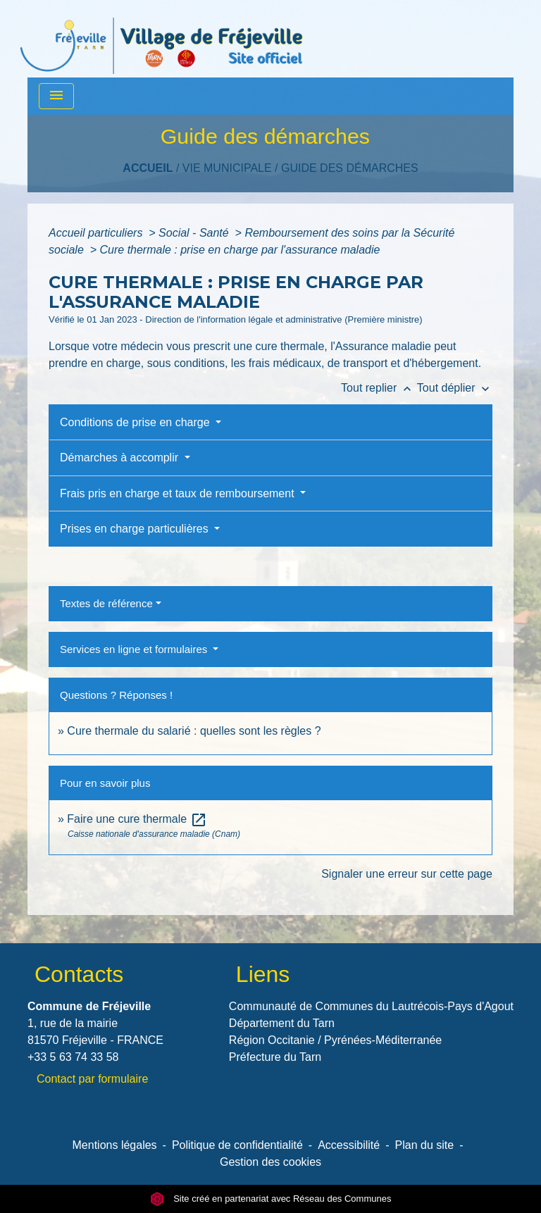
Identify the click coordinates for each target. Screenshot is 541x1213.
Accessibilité (349, 1145)
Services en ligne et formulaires (135, 649)
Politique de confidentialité (237, 1145)
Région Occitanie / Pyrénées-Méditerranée (335, 1040)
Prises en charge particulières (135, 529)
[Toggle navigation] (56, 96)
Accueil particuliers (97, 233)
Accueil (148, 168)
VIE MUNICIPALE (227, 168)
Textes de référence (106, 603)
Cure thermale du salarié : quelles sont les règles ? (194, 731)
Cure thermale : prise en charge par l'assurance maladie (240, 250)
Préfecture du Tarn (275, 1057)
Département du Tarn (282, 1023)
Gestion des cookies (270, 1162)
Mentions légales (115, 1145)
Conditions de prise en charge (136, 422)
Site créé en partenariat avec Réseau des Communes (271, 1198)
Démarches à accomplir (121, 458)
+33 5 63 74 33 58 (72, 1057)
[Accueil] (161, 38)
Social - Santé (195, 233)
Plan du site (424, 1145)
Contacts (79, 974)
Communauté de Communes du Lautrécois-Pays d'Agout (371, 1006)
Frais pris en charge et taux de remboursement (178, 493)
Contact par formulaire (92, 1079)
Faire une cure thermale (136, 819)
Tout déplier (454, 388)
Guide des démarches (349, 168)
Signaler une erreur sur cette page (406, 874)
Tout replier (379, 388)
